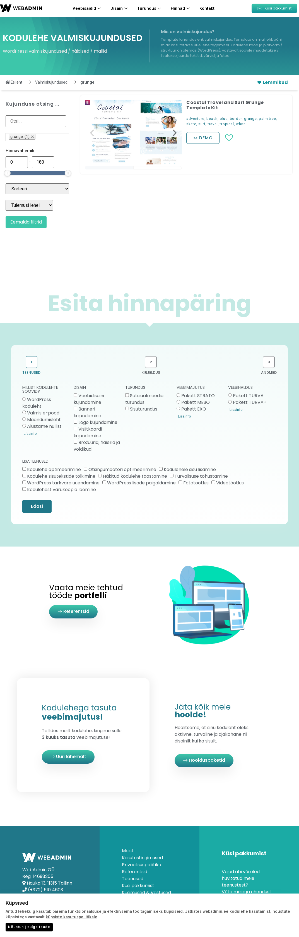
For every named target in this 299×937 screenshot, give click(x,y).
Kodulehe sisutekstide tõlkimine (61, 476)
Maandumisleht (44, 419)
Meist (128, 851)
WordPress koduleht (36, 402)
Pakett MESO (195, 402)
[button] (274, 8)
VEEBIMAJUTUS (191, 387)
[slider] (7, 173)
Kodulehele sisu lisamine (190, 469)
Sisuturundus (143, 409)
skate (191, 124)
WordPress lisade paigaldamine (141, 483)
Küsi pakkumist (138, 886)
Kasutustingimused (142, 858)
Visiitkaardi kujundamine (88, 432)
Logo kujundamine (97, 422)
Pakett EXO (193, 409)
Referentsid (134, 872)
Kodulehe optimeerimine (54, 469)
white (241, 124)
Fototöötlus (196, 483)
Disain (119, 8)
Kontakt (206, 8)
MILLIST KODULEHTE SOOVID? (40, 389)
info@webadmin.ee (49, 896)
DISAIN (80, 387)
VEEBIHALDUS (240, 387)
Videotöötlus (230, 483)
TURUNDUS (135, 387)
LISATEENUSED (35, 461)
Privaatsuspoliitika (141, 865)
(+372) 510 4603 (45, 890)
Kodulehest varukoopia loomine (61, 489)
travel (213, 124)
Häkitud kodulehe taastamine (135, 476)
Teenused (132, 879)
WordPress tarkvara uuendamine (63, 483)
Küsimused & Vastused (146, 892)
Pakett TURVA (248, 395)
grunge (250, 118)
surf (202, 124)
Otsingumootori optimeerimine (122, 469)
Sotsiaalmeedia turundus (144, 399)
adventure (195, 118)
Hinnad (181, 8)
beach (212, 118)
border (236, 118)
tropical (227, 124)
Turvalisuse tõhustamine (201, 476)
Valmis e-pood (43, 413)
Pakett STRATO (198, 395)
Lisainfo (30, 433)
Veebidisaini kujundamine (89, 399)
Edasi (37, 506)
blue (224, 118)
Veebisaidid (87, 8)
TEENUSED (31, 372)
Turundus (149, 8)
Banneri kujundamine (87, 412)
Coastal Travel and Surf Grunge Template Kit (225, 105)
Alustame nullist (44, 426)
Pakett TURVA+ (249, 402)
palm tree (267, 118)
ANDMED (269, 372)
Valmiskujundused (51, 82)
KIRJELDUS (150, 372)
